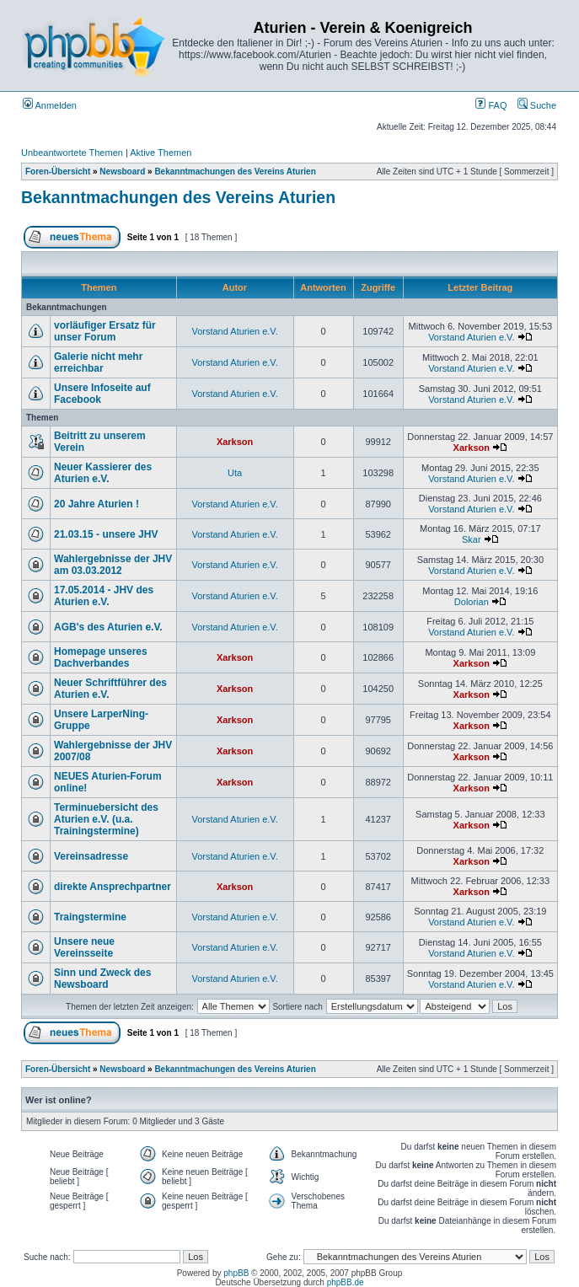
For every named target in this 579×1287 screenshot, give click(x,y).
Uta (235, 473)
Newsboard (122, 171)
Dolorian (471, 602)
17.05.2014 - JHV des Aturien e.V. (103, 596)
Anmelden (50, 105)
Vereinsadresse (91, 856)
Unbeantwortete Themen (72, 152)
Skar (471, 539)
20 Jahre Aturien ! (96, 504)
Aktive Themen (160, 152)
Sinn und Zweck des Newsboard (102, 978)
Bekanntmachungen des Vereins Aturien (234, 171)
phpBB (236, 1273)
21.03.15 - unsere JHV (106, 534)
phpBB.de (345, 1282)
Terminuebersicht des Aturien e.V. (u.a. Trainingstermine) (106, 819)
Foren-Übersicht (57, 171)
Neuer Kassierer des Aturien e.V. (103, 473)
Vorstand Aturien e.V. (234, 331)
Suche (536, 105)
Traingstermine (90, 917)
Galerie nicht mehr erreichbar (98, 362)
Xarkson (235, 442)
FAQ (491, 105)
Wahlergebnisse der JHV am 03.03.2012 (113, 564)
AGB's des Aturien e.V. (108, 627)
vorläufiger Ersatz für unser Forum (105, 331)
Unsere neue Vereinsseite (84, 947)
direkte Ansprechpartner (112, 887)
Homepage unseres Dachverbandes (100, 657)
